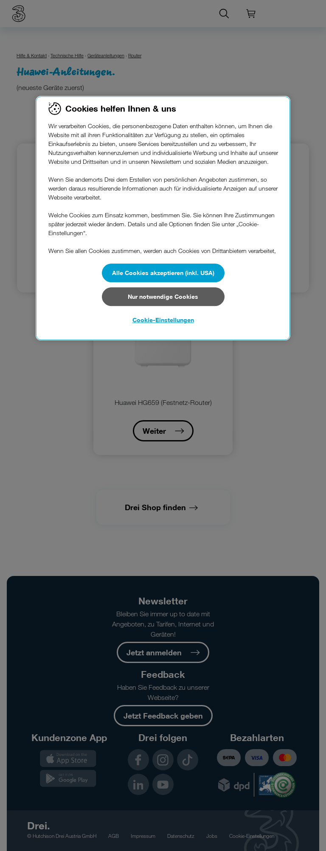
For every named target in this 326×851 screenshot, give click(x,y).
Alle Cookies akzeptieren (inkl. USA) (163, 272)
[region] (163, 218)
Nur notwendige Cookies (163, 296)
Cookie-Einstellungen (163, 319)
